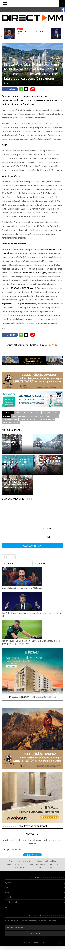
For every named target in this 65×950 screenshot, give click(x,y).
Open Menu (5, 3)
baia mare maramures (49, 416)
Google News (51, 345)
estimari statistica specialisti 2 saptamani (37, 419)
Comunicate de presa (19, 867)
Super (7, 892)
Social (37, 413)
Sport (19, 29)
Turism (55, 413)
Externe (8, 907)
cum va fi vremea (10, 419)
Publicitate (54, 864)
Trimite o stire (37, 867)
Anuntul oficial (11, 902)
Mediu (30, 413)
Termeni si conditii (24, 860)
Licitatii (8, 897)
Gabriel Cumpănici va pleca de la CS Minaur (22, 588)
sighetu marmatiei (11, 422)
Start (11, 860)
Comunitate (20, 413)
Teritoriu (46, 413)
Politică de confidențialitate (46, 860)
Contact (51, 867)
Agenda (8, 882)
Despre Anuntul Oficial (37, 864)
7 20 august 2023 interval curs (25, 416)
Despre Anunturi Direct (15, 864)
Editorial (8, 887)
